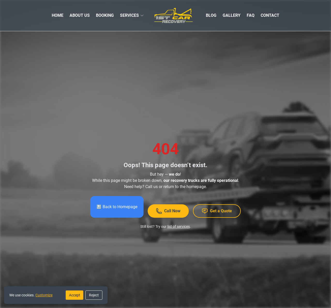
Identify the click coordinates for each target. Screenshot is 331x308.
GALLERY (231, 15)
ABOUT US (80, 15)
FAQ (250, 15)
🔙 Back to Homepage (116, 206)
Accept (74, 295)
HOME (57, 15)
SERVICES (129, 15)
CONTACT (270, 15)
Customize (43, 295)
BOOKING (105, 15)
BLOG (211, 15)
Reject (94, 295)
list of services (178, 226)
